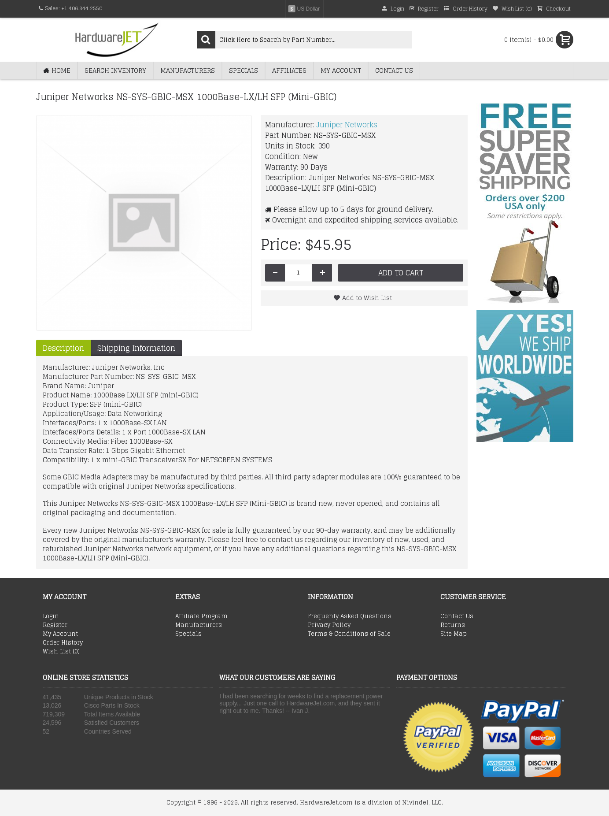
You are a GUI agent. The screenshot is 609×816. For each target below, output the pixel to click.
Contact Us (456, 616)
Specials (188, 634)
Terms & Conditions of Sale (349, 634)
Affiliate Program (201, 616)
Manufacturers (198, 625)
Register (55, 625)
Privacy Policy (329, 625)
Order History (63, 643)
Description (63, 348)
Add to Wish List (367, 297)
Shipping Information (136, 348)
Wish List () (61, 652)
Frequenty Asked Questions (349, 616)
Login (51, 616)
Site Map (453, 634)
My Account (60, 634)
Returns (452, 625)
